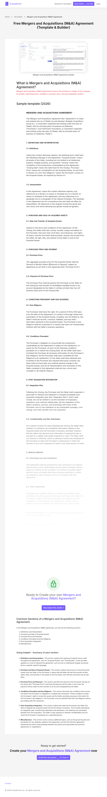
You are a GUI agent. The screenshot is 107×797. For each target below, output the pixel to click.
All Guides (18, 17)
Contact (8, 783)
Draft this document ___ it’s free (53, 757)
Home (7, 17)
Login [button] (98, 4)
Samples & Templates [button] (62, 4)
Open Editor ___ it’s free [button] (83, 4)
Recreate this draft (53, 608)
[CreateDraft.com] (13, 4)
